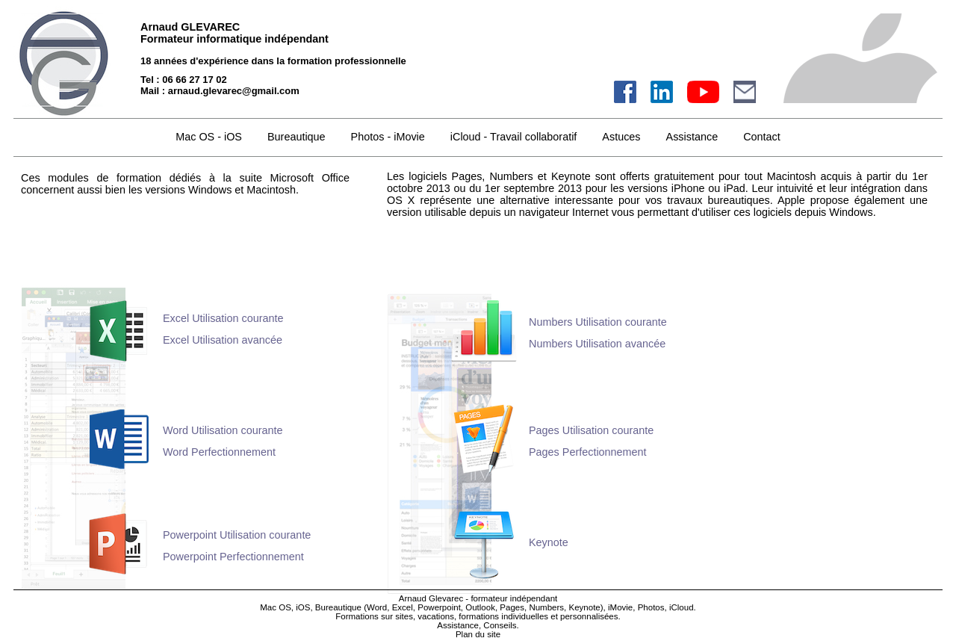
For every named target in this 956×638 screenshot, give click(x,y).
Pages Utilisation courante (591, 430)
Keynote (548, 542)
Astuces (621, 137)
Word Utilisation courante (223, 430)
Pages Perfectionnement (588, 452)
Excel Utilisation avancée (222, 340)
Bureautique (338, 607)
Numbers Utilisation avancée (597, 344)
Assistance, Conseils (476, 625)
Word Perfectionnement (219, 452)
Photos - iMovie (388, 137)
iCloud (681, 607)
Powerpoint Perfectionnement (233, 557)
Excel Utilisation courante (223, 318)
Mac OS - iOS (209, 137)
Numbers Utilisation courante (598, 322)
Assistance (692, 137)
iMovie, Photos (636, 607)
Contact (761, 137)
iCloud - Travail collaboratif (513, 137)
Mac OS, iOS (285, 607)
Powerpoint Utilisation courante (237, 535)
